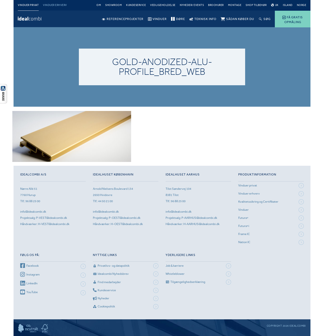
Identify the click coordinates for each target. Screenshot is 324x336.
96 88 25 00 (32, 201)
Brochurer (216, 5)
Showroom (113, 5)
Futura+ (243, 218)
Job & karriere (175, 265)
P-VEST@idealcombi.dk (51, 218)
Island (288, 5)
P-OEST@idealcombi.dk (124, 218)
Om (98, 5)
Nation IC (244, 242)
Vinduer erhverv (55, 5)
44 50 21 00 (105, 201)
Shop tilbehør (256, 5)
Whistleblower (175, 274)
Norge (301, 5)
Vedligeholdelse (163, 5)
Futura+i (243, 226)
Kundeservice (136, 5)
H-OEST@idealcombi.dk (127, 224)
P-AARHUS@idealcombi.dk (199, 218)
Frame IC (244, 234)
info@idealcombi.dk (33, 211)
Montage (235, 5)
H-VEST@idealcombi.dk (53, 224)
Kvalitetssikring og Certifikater (258, 201)
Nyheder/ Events (192, 5)
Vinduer (243, 209)
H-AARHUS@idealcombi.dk (201, 224)
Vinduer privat (28, 5)
